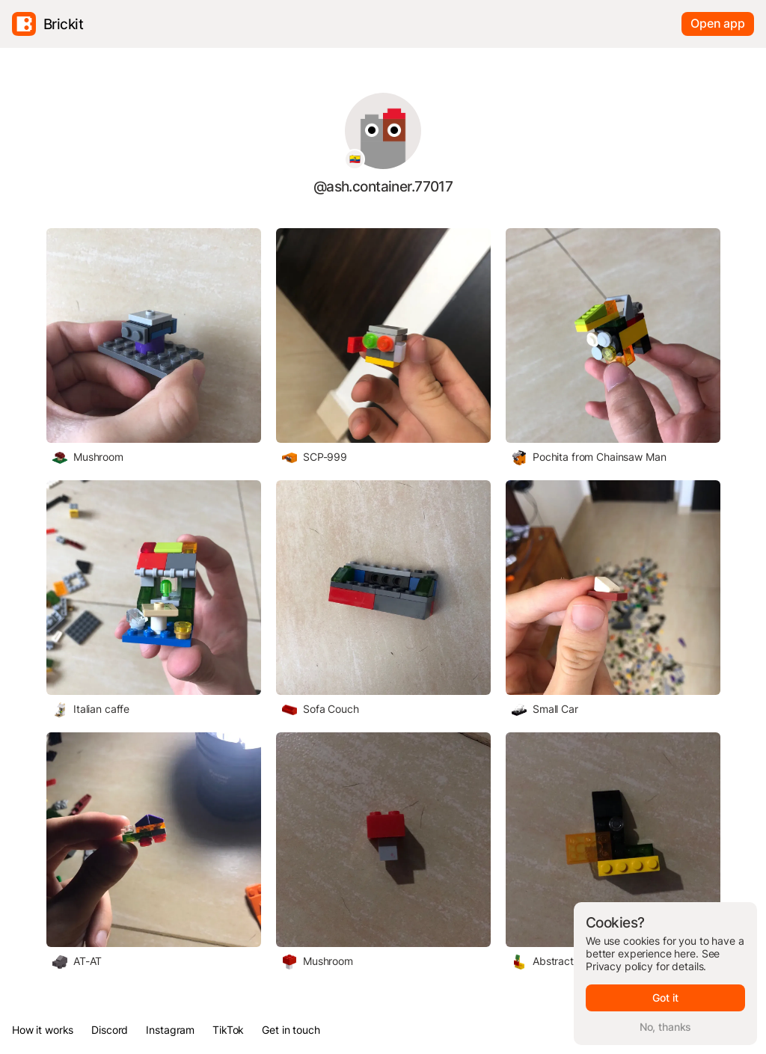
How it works (42, 1029)
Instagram (170, 1029)
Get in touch (290, 1029)
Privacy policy (619, 966)
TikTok (228, 1029)
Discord (109, 1029)
